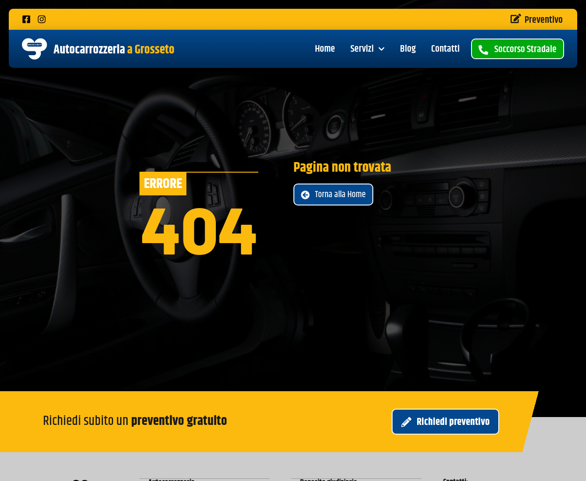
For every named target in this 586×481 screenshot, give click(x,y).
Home (325, 49)
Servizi (367, 49)
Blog (408, 49)
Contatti (445, 49)
